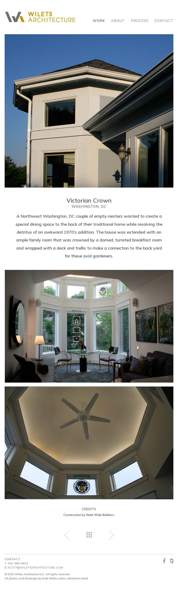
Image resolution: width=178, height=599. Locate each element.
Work (99, 21)
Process (140, 21)
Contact (164, 21)
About (118, 21)
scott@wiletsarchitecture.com (35, 567)
